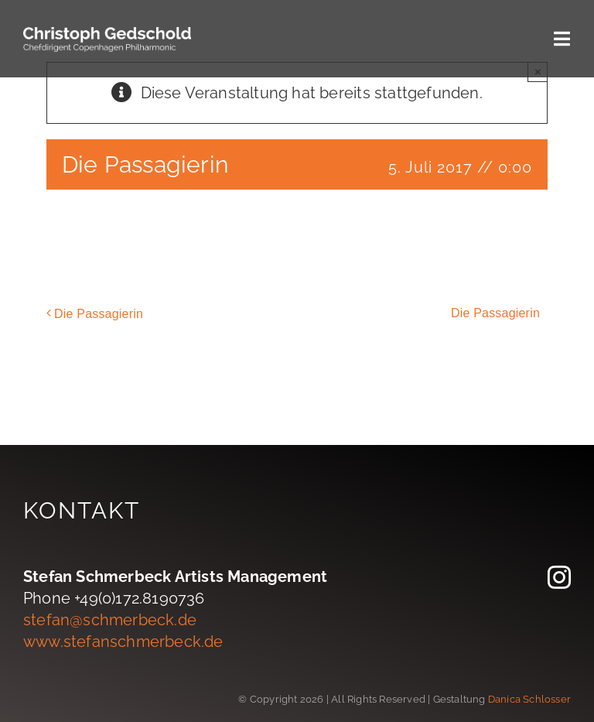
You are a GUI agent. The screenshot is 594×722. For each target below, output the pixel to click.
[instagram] (559, 577)
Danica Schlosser (529, 699)
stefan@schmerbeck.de (109, 620)
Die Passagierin (98, 313)
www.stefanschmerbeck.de (123, 641)
